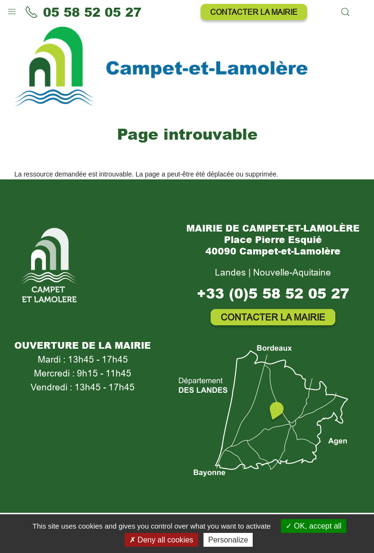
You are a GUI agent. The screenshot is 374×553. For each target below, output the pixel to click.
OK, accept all (314, 526)
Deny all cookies (161, 540)
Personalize (228, 540)
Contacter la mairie (254, 12)
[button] (11, 9)
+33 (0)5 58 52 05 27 (273, 293)
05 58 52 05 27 (83, 12)
